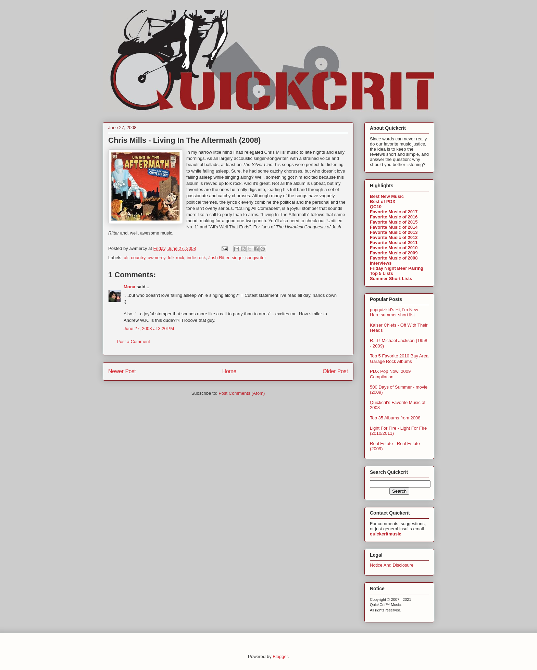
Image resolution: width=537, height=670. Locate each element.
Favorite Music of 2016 (393, 216)
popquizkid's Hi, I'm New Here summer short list (394, 312)
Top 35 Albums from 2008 (395, 417)
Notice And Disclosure (391, 565)
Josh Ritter (218, 257)
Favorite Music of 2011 (393, 242)
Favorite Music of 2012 (393, 237)
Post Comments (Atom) (241, 393)
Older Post (335, 371)
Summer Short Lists (391, 278)
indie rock (196, 257)
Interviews (381, 263)
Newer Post (122, 371)
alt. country (135, 257)
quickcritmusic (385, 533)
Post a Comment (133, 341)
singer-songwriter (249, 257)
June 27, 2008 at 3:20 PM (149, 328)
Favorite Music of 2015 (393, 222)
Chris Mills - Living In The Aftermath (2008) (184, 140)
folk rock (176, 257)
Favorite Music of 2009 (393, 252)
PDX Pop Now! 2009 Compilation (390, 374)
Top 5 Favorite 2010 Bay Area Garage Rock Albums (399, 358)
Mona (129, 286)
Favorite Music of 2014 (393, 227)
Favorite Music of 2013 (393, 232)
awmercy (156, 257)
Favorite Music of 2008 (393, 258)
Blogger (280, 656)
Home (229, 371)
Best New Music (387, 196)
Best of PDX (382, 201)
